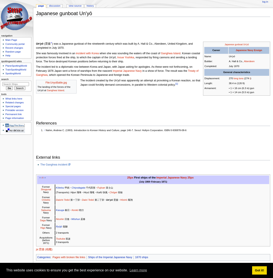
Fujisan (101, 187)
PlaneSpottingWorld (16, 65)
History (90, 5)
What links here (13, 98)
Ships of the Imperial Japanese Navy (110, 257)
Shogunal (46, 189)
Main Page (11, 40)
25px (130, 177)
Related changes (14, 102)
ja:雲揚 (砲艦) (44, 249)
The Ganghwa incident (53, 164)
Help (7, 55)
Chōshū (46, 200)
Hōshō (123, 200)
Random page (13, 51)
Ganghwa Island (170, 53)
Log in (265, 1)
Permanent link (13, 114)
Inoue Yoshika (125, 57)
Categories (43, 257)
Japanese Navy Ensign (249, 50)
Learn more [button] (138, 270)
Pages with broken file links (68, 257)
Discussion (54, 5)
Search (5, 79)
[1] (176, 83)
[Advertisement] (113, 29)
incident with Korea (87, 53)
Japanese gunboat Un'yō (237, 44)
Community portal (15, 44)
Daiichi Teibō (63, 200)
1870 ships (141, 257)
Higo (42, 228)
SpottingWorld (13, 73)
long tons (238, 78)
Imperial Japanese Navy (127, 70)
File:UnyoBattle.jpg (56, 82)
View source (75, 5)
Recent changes (14, 48)
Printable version (14, 110)
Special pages (13, 106)
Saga (43, 220)
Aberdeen (249, 61)
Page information (14, 118)
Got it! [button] (259, 270)
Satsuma (46, 210)
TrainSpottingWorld (15, 69)
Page (41, 5)
